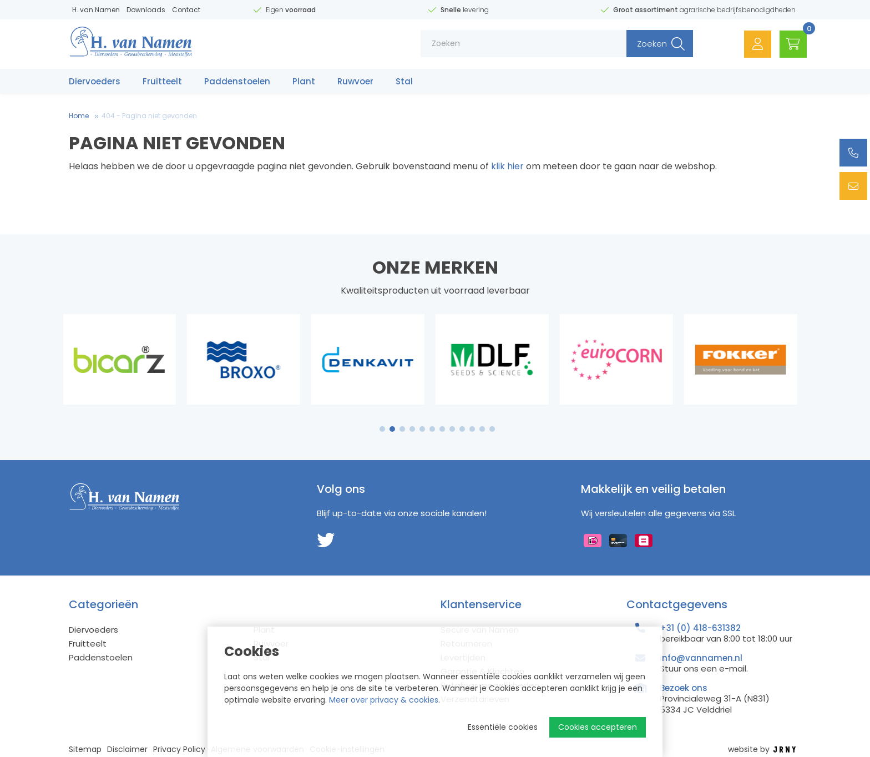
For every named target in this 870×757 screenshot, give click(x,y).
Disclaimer (127, 749)
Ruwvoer (355, 82)
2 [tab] (392, 429)
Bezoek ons (683, 688)
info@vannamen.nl (701, 658)
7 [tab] (442, 429)
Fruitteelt (162, 82)
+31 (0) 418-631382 (700, 628)
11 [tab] (482, 429)
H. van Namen (96, 9)
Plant (303, 82)
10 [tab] (472, 429)
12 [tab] (492, 429)
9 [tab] (462, 429)
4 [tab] (412, 429)
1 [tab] (382, 429)
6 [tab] (432, 429)
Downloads (146, 9)
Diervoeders (94, 82)
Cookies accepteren (597, 727)
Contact (186, 9)
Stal (404, 82)
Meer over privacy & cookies (383, 699)
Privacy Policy (179, 749)
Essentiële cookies (503, 727)
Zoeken (650, 44)
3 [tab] (402, 429)
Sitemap (85, 749)
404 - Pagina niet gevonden (149, 115)
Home (79, 115)
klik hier (507, 166)
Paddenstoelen (237, 82)
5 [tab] (422, 429)
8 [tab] (452, 429)
